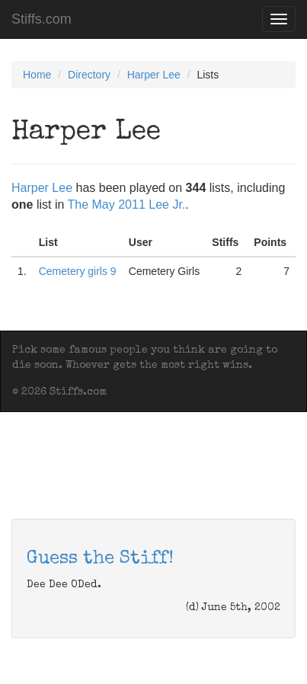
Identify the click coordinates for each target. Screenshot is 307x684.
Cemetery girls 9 (78, 271)
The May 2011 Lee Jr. (127, 204)
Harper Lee (154, 75)
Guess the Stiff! (100, 559)
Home (37, 75)
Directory (89, 75)
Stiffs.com (41, 19)
